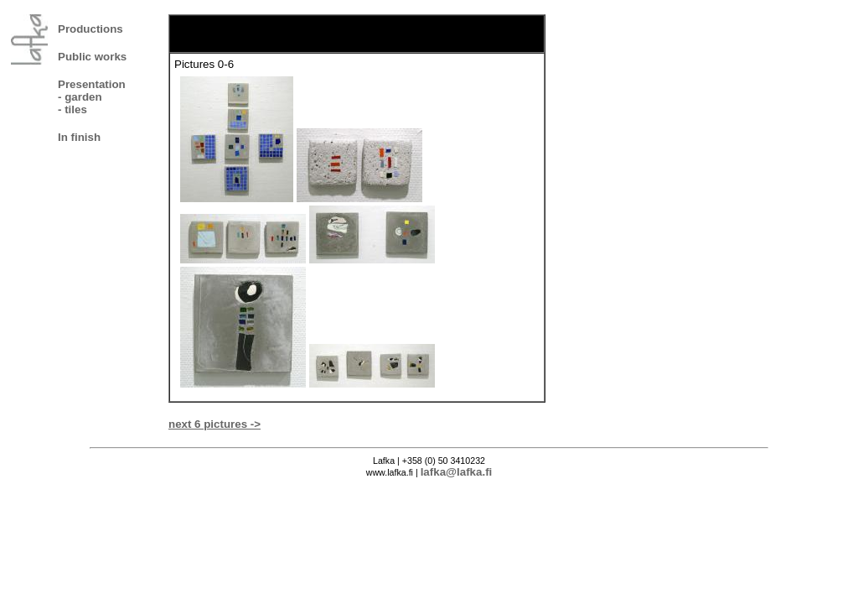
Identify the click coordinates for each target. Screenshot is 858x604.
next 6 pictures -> (214, 424)
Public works (92, 56)
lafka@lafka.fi (457, 472)
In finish (79, 137)
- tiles (72, 109)
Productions (90, 29)
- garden (80, 97)
